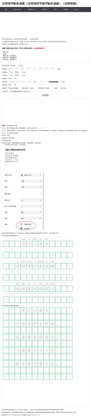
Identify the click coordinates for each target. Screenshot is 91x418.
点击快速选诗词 (6, 140)
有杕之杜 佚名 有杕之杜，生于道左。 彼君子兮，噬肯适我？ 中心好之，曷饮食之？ (45, 56)
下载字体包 (63, 88)
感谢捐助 (65, 9)
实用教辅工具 (31, 9)
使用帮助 (44, 9)
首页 (6, 9)
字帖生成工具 (16, 9)
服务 (55, 9)
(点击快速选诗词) (39, 48)
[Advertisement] (45, 25)
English (76, 9)
